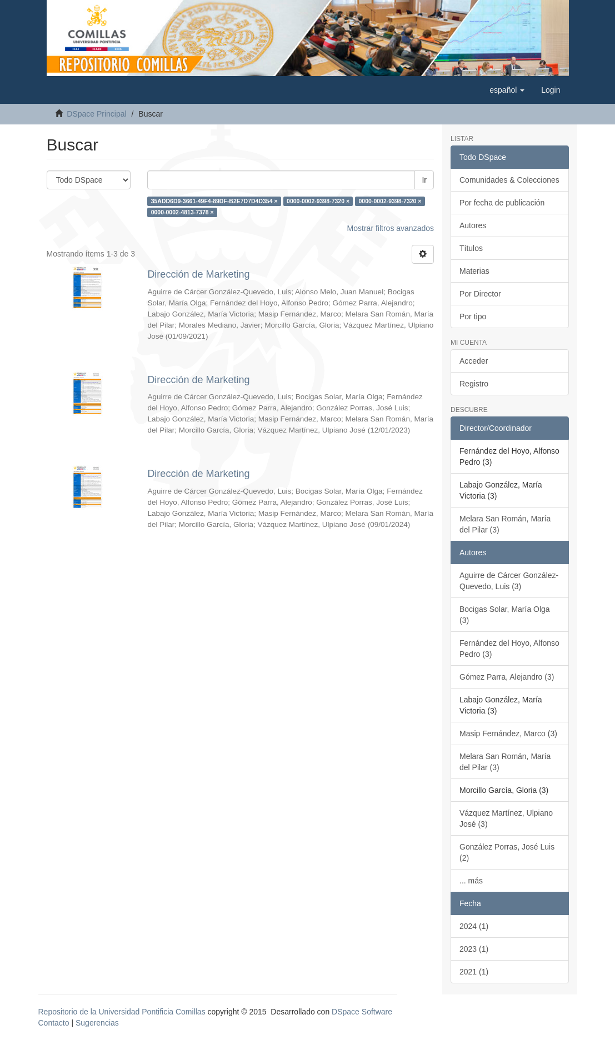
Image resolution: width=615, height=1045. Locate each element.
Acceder (473, 360)
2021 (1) (473, 971)
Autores (472, 225)
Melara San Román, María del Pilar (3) (505, 524)
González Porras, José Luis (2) (506, 852)
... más (471, 880)
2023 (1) (473, 948)
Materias (474, 271)
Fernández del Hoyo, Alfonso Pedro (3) (509, 649)
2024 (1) (473, 926)
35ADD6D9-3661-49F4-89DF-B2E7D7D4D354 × (214, 201)
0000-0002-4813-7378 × (182, 212)
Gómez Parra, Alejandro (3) (506, 676)
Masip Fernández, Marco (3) (508, 733)
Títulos (471, 248)
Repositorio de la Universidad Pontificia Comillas (122, 1011)
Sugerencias (97, 1022)
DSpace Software (362, 1011)
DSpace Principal (96, 113)
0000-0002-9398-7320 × (318, 201)
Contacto (53, 1022)
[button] (507, 90)
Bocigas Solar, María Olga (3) (504, 615)
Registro (473, 383)
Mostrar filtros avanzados (390, 228)
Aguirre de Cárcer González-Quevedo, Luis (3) (508, 581)
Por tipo (472, 316)
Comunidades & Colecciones (509, 179)
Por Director (480, 293)
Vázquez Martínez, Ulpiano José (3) (506, 818)
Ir (424, 179)
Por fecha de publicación (501, 202)
